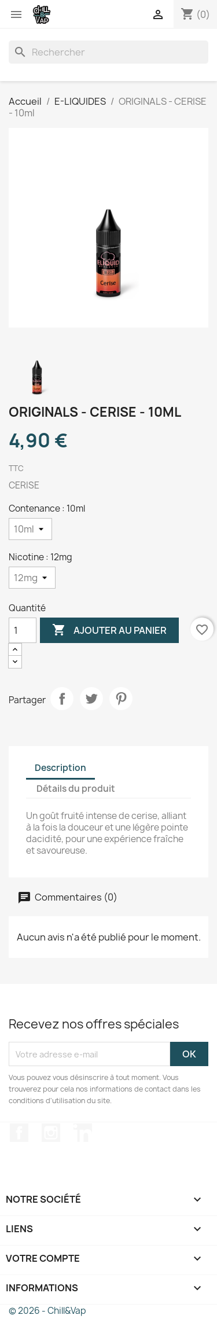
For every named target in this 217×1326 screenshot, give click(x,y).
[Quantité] (22, 630)
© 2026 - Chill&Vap (47, 1311)
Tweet (91, 698)
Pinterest (121, 698)
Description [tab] (60, 768)
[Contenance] (30, 529)
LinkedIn (82, 1132)
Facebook (19, 1132)
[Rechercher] (108, 52)
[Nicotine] (32, 578)
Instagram (51, 1132)
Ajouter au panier (109, 630)
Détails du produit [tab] (75, 789)
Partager (61, 698)
